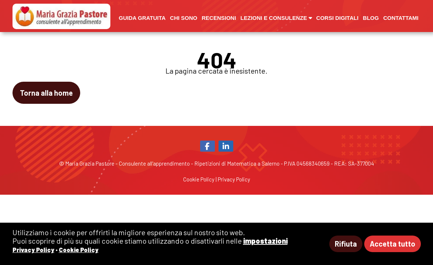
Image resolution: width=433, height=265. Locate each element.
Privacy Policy (234, 179)
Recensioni (219, 18)
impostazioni (265, 240)
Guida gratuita (142, 18)
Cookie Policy (198, 179)
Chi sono (183, 18)
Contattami (401, 18)
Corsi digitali (337, 18)
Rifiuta (346, 243)
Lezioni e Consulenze (276, 18)
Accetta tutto (392, 243)
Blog (371, 18)
